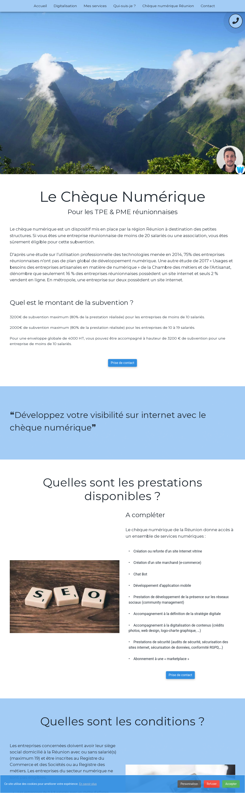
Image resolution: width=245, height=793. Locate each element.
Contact (208, 6)
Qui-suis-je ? (124, 6)
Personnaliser (189, 783)
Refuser (212, 783)
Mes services (95, 6)
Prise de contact (122, 363)
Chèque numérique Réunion (168, 6)
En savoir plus (87, 783)
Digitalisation (65, 6)
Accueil (40, 6)
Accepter (231, 783)
